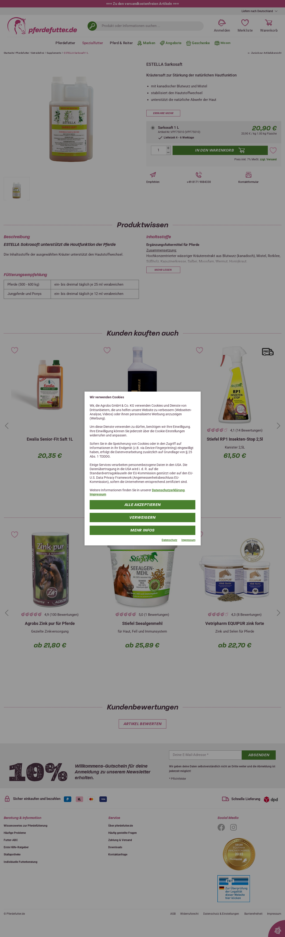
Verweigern (142, 517)
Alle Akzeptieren (142, 504)
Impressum (98, 494)
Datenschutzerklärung (168, 490)
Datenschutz (169, 539)
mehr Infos (142, 530)
